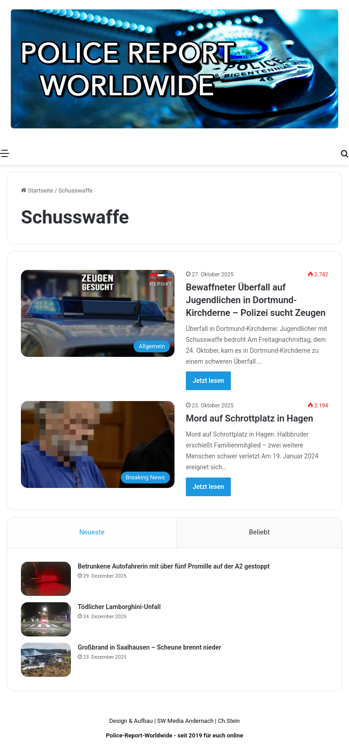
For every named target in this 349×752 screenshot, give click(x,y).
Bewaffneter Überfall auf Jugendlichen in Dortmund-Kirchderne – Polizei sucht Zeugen (255, 300)
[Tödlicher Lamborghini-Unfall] (46, 619)
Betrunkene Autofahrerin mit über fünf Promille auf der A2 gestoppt (173, 566)
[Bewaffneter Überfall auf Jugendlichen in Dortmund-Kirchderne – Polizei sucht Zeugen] (97, 313)
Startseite (37, 190)
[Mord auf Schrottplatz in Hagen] (97, 444)
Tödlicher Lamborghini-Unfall (119, 606)
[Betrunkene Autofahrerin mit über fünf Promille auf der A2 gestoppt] (46, 579)
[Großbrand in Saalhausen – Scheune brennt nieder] (46, 660)
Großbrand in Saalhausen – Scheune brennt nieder (149, 647)
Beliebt (259, 532)
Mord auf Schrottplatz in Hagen (249, 418)
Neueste (91, 532)
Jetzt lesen (208, 380)
